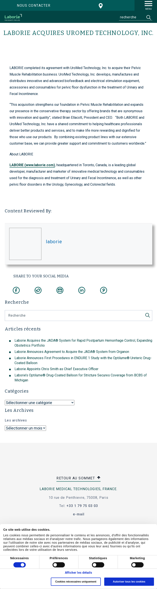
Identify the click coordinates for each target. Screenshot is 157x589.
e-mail (78, 514)
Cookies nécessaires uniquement (75, 581)
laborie (54, 241)
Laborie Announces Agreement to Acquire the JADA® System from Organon (71, 352)
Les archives (16, 420)
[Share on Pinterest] (104, 290)
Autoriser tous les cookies (129, 581)
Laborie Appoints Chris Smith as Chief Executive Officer (56, 369)
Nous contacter (33, 5)
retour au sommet (78, 478)
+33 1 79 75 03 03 (82, 506)
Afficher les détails (78, 572)
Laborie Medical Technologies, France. (78, 489)
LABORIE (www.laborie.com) (32, 165)
